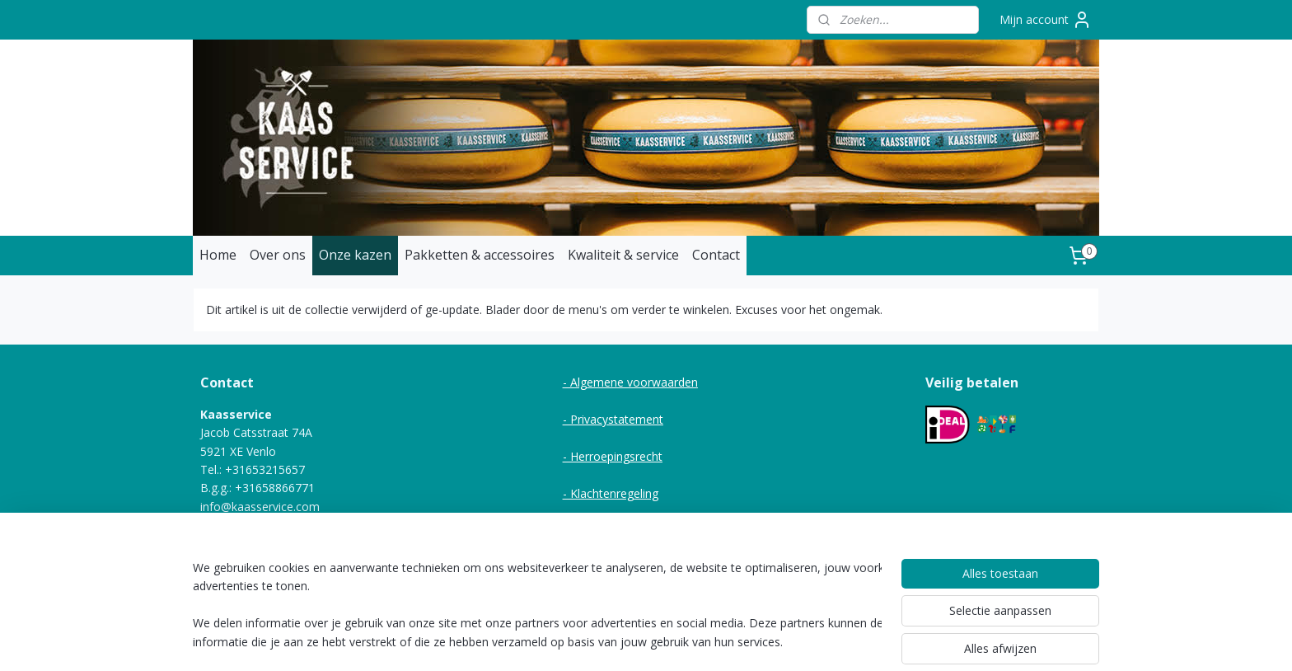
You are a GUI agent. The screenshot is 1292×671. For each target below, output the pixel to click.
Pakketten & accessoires (480, 255)
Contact (716, 255)
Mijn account (1045, 20)
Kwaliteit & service (623, 255)
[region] (537, 606)
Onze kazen (355, 255)
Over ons (278, 255)
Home (217, 255)
